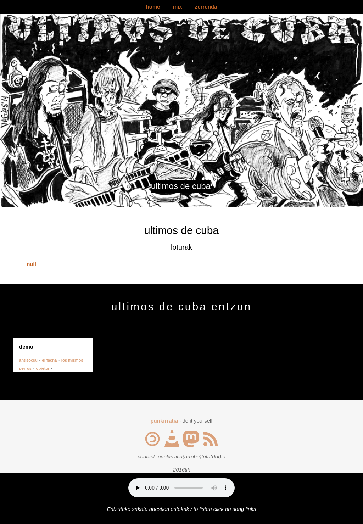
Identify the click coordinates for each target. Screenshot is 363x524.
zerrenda (206, 7)
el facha (49, 360)
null (31, 264)
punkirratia (164, 421)
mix (177, 7)
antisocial (28, 360)
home (153, 7)
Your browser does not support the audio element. (181, 487)
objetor (43, 368)
